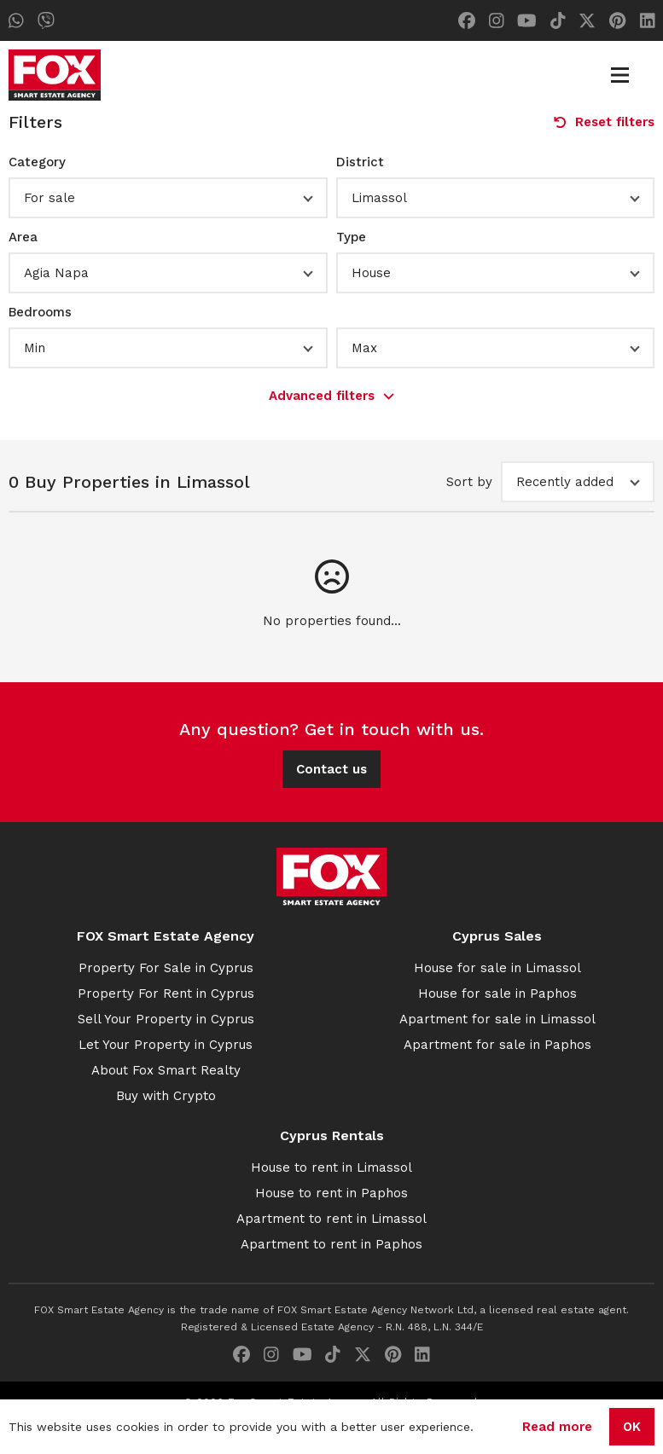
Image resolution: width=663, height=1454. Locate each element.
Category (37, 162)
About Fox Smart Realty (166, 1070)
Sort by (469, 481)
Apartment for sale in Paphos (497, 1044)
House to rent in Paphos (331, 1193)
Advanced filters (331, 395)
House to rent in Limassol (331, 1167)
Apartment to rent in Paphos (331, 1244)
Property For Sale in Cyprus (166, 968)
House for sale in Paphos (497, 993)
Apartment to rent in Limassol (331, 1218)
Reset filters (604, 122)
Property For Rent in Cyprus (166, 993)
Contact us (331, 769)
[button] (168, 197)
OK (632, 1426)
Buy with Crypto (166, 1096)
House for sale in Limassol (497, 968)
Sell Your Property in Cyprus (166, 1019)
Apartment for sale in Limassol (497, 1019)
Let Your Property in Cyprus (166, 1044)
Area (23, 237)
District (360, 162)
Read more (557, 1426)
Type (351, 237)
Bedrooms (40, 312)
